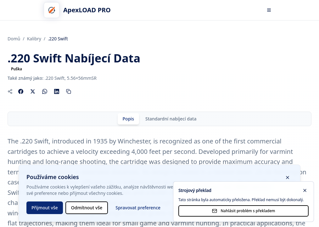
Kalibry (34, 39)
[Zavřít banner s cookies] (288, 177)
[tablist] (159, 119)
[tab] (128, 119)
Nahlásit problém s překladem (243, 210)
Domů (14, 39)
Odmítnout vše (86, 208)
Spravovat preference (137, 208)
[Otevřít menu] (269, 10)
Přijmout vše (44, 208)
